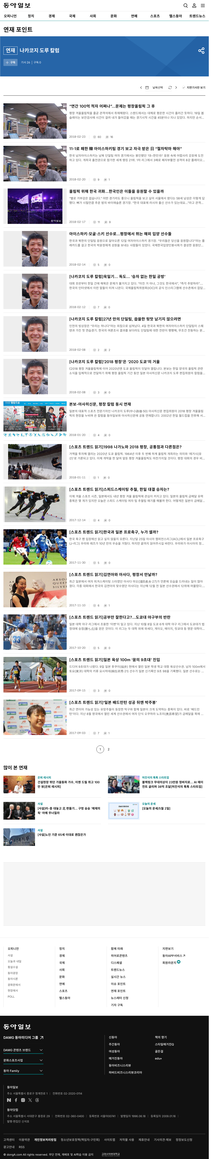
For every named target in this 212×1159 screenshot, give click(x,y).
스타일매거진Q (164, 1044)
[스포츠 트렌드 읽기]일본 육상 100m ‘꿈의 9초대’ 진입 (114, 660)
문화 (62, 977)
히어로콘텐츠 (119, 955)
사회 (62, 970)
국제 (62, 963)
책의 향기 (161, 1037)
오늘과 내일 (14, 961)
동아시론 (13, 979)
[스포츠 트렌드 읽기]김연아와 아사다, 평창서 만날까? (113, 574)
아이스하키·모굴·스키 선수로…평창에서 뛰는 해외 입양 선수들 (120, 234)
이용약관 (24, 1139)
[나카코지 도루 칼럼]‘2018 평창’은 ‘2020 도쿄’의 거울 (114, 362)
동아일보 (16, 5)
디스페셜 (116, 963)
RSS (22, 1147)
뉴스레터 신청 (119, 998)
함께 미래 (117, 948)
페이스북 (16, 1100)
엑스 (30, 1100)
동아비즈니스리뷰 (120, 1065)
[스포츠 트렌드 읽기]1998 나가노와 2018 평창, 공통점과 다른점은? (125, 447)
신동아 (113, 1037)
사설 (10, 955)
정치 (62, 948)
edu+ (158, 1058)
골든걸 (159, 1051)
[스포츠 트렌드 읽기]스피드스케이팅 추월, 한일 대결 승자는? (119, 489)
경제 (62, 955)
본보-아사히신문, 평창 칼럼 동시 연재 (100, 404)
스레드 (37, 1100)
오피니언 (13, 948)
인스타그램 (23, 1100)
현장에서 (13, 990)
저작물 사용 (126, 1139)
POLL (11, 996)
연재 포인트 (18, 29)
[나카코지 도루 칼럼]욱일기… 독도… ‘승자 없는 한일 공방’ (117, 276)
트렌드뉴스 (118, 970)
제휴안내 (144, 1139)
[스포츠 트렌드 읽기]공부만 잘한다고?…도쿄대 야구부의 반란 (120, 617)
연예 (62, 984)
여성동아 (114, 1051)
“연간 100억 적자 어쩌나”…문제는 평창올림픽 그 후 (112, 106)
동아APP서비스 (174, 955)
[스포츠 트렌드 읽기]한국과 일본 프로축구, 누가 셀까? (113, 532)
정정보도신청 (184, 1139)
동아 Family (23, 1071)
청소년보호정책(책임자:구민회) (80, 1139)
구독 (10, 62)
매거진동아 (116, 1058)
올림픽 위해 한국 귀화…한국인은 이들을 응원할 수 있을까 (116, 191)
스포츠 (63, 991)
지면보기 (168, 948)
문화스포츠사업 (23, 1060)
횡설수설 (13, 967)
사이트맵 (109, 1139)
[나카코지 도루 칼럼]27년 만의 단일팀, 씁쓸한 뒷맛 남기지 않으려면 (125, 319)
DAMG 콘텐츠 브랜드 (23, 1050)
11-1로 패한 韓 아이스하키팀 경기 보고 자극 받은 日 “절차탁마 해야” (125, 148)
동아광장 (13, 973)
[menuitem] (10, 16)
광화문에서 (14, 985)
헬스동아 (64, 998)
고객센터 (9, 1139)
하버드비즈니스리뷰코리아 (125, 1072)
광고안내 (9, 1147)
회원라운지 (169, 963)
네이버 (9, 1100)
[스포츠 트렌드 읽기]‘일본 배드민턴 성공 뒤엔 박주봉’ (113, 702)
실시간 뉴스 (118, 977)
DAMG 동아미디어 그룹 (23, 1037)
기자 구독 (117, 1005)
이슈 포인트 (118, 984)
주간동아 (114, 1044)
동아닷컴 (12, 1110)
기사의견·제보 (162, 1139)
